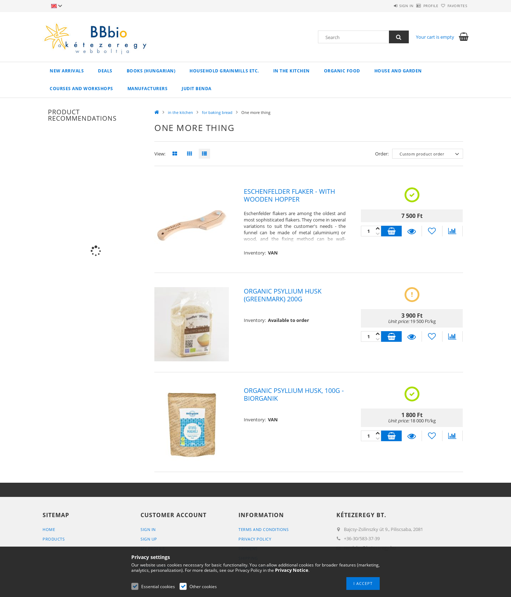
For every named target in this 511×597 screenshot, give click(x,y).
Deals (105, 71)
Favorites (453, 5)
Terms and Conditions (263, 529)
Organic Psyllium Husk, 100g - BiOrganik (294, 394)
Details (412, 231)
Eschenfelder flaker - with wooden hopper (289, 195)
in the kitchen (291, 71)
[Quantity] (371, 231)
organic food (342, 71)
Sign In (148, 529)
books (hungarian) (151, 71)
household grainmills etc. (224, 71)
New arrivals (67, 71)
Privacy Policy (254, 539)
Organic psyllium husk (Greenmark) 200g (283, 295)
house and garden (398, 71)
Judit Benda (196, 89)
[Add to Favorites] (432, 231)
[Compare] (452, 231)
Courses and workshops (81, 89)
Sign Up (149, 539)
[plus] (377, 233)
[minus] (377, 228)
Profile (419, 5)
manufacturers (147, 89)
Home (49, 529)
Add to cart (391, 231)
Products (54, 539)
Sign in (387, 5)
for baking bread (217, 112)
